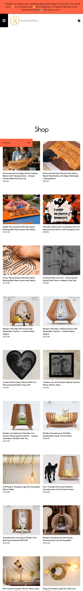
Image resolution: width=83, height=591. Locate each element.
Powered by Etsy (30, 587)
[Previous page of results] (37, 580)
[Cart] (78, 21)
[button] (16, 61)
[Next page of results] (46, 580)
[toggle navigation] (4, 20)
